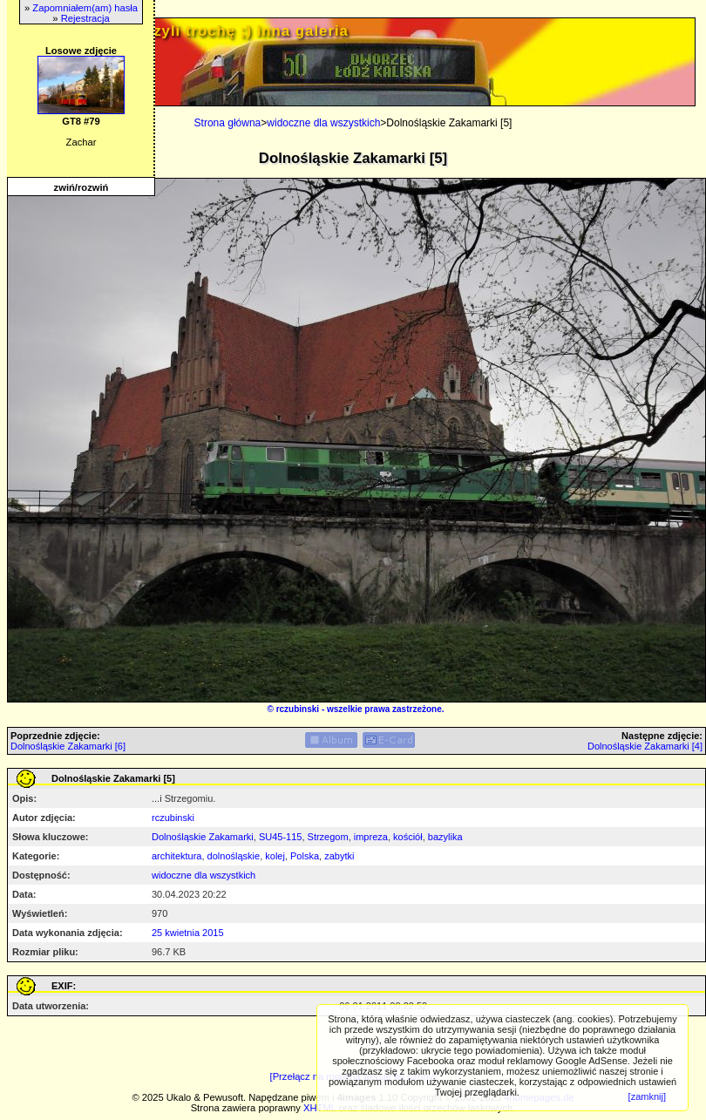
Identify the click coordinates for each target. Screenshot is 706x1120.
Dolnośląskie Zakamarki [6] (68, 746)
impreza (371, 837)
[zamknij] (647, 1096)
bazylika (445, 837)
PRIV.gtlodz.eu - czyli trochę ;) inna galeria (182, 31)
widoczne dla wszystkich (323, 123)
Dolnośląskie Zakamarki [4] (645, 746)
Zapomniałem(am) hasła (85, 8)
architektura (176, 856)
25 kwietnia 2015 (188, 932)
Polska (304, 856)
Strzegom (328, 837)
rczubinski (297, 709)
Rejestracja (85, 18)
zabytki (339, 856)
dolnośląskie (234, 856)
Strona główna (227, 123)
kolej (275, 856)
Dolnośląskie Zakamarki (203, 837)
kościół (408, 837)
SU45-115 (280, 837)
